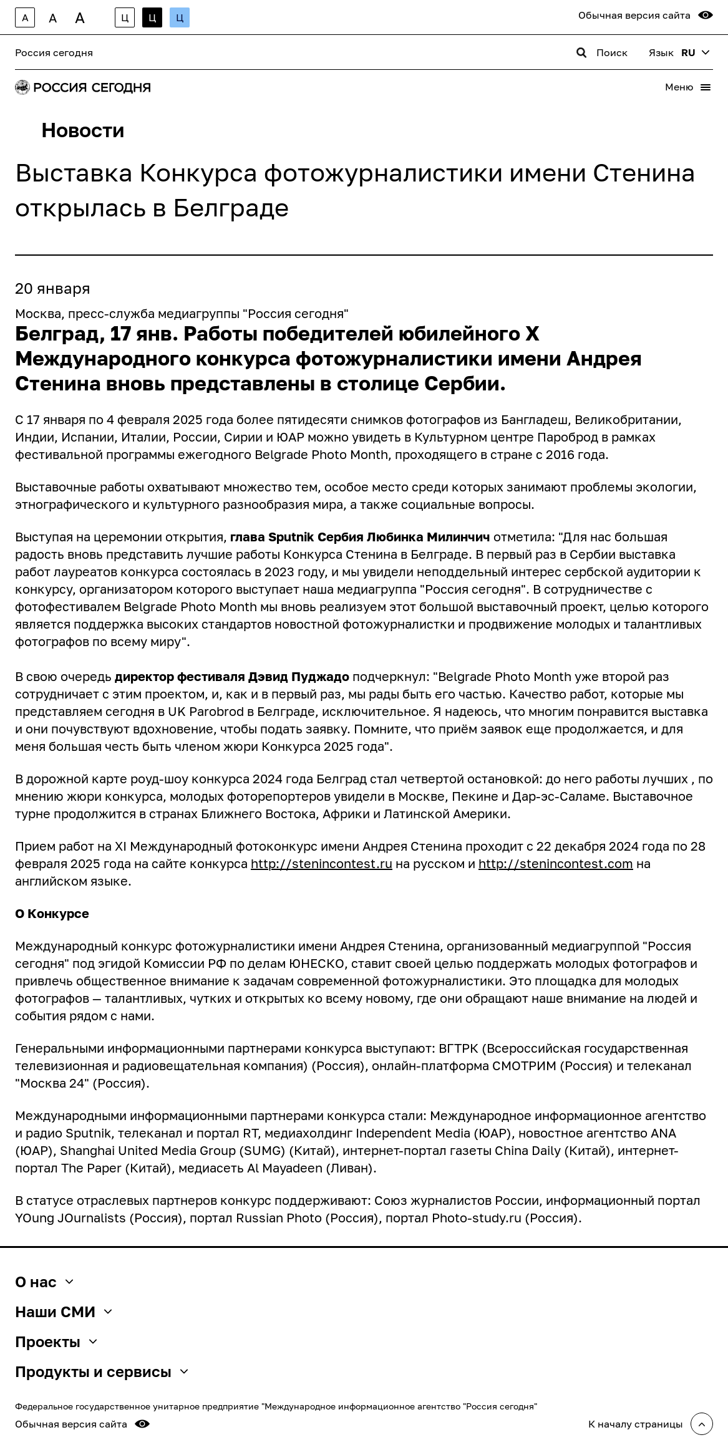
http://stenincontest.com (555, 863)
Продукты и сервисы (101, 1371)
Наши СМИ (63, 1311)
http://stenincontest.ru (321, 863)
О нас (44, 1281)
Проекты (56, 1341)
